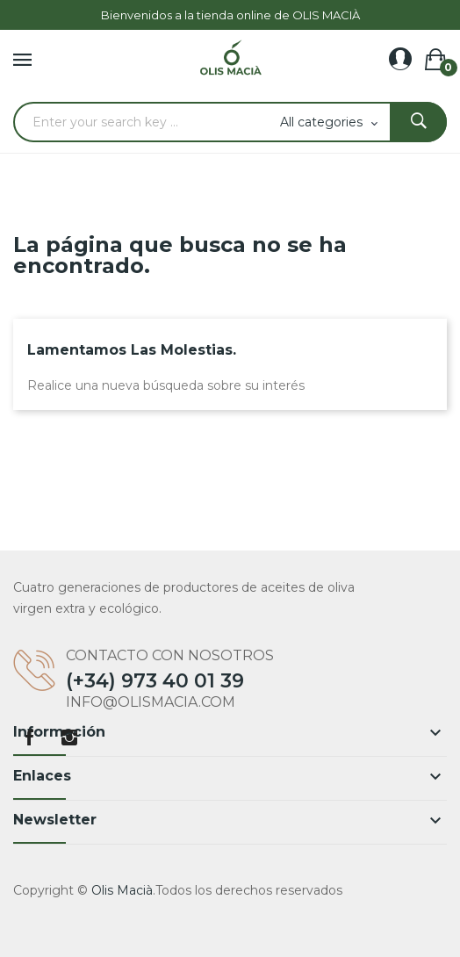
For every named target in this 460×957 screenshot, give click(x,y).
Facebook (29, 737)
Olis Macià (122, 890)
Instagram (69, 737)
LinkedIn (110, 737)
